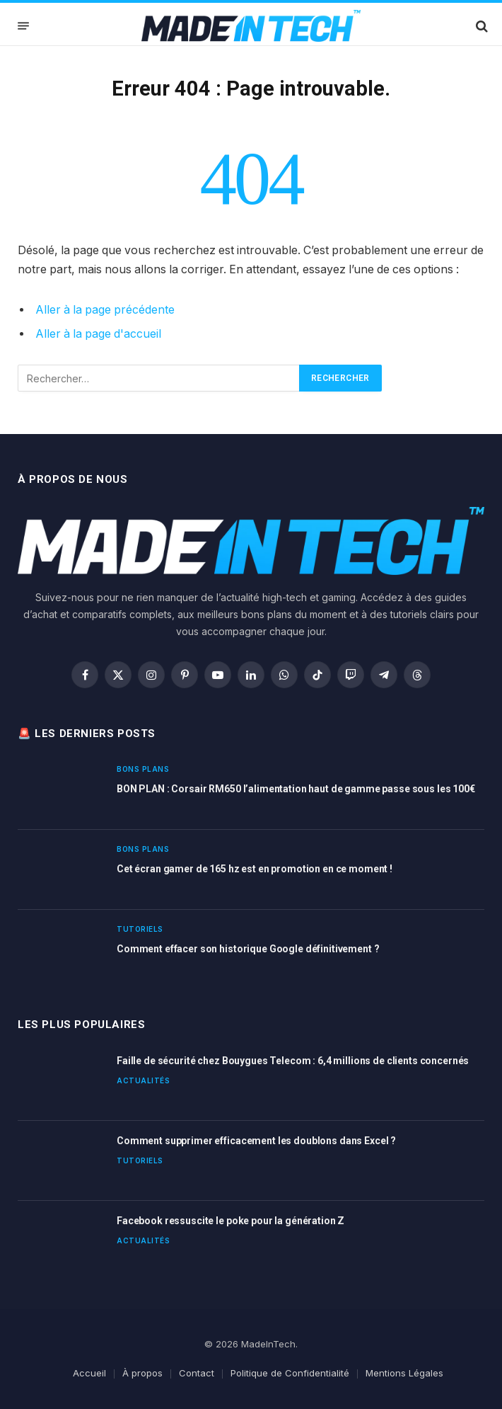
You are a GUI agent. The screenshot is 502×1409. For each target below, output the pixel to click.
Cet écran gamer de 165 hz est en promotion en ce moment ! (254, 868)
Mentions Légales (404, 1373)
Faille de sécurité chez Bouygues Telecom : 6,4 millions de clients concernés (293, 1060)
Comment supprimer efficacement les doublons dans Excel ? (256, 1140)
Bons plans (143, 769)
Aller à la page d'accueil (98, 334)
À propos (142, 1373)
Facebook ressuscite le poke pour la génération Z (230, 1220)
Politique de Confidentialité (289, 1373)
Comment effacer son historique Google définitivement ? (248, 948)
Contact (196, 1373)
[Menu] (23, 25)
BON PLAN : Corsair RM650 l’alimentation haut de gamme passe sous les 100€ (296, 788)
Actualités (143, 1080)
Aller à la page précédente (105, 309)
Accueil (89, 1373)
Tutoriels (140, 929)
